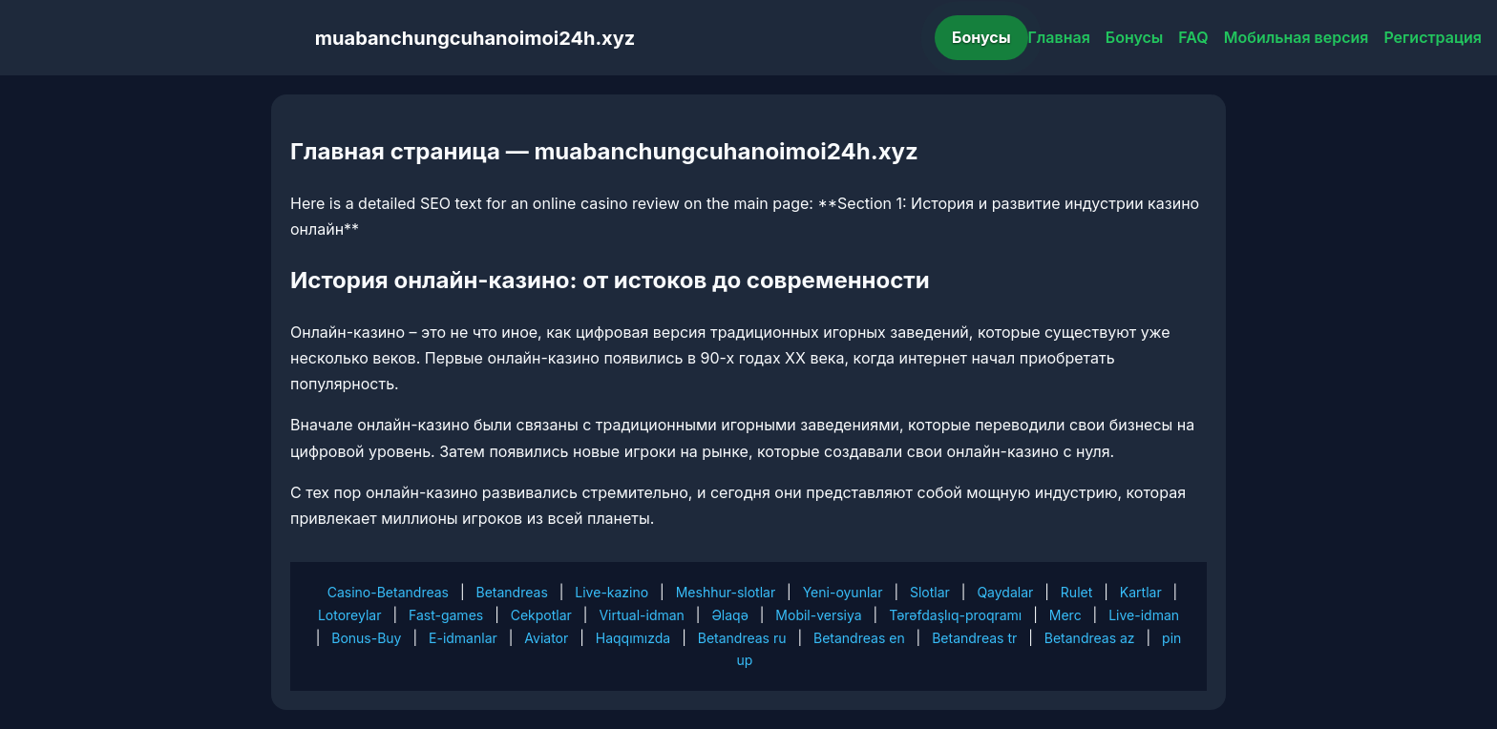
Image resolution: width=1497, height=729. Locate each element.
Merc (1065, 615)
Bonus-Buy (366, 638)
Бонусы (981, 37)
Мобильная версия (1296, 37)
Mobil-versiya (818, 615)
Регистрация (1432, 37)
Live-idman (1143, 615)
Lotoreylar (350, 615)
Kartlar (1141, 592)
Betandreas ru (742, 638)
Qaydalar (1005, 592)
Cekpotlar (541, 615)
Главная (1059, 37)
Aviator (546, 638)
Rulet (1076, 592)
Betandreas (512, 592)
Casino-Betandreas (388, 592)
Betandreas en (859, 638)
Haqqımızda (633, 638)
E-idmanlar (463, 638)
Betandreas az (1089, 638)
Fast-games (446, 615)
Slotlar (930, 592)
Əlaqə (729, 615)
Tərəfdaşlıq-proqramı (955, 615)
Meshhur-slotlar (725, 592)
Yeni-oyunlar (843, 592)
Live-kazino (611, 592)
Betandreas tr (974, 638)
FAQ (1193, 37)
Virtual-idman (641, 615)
